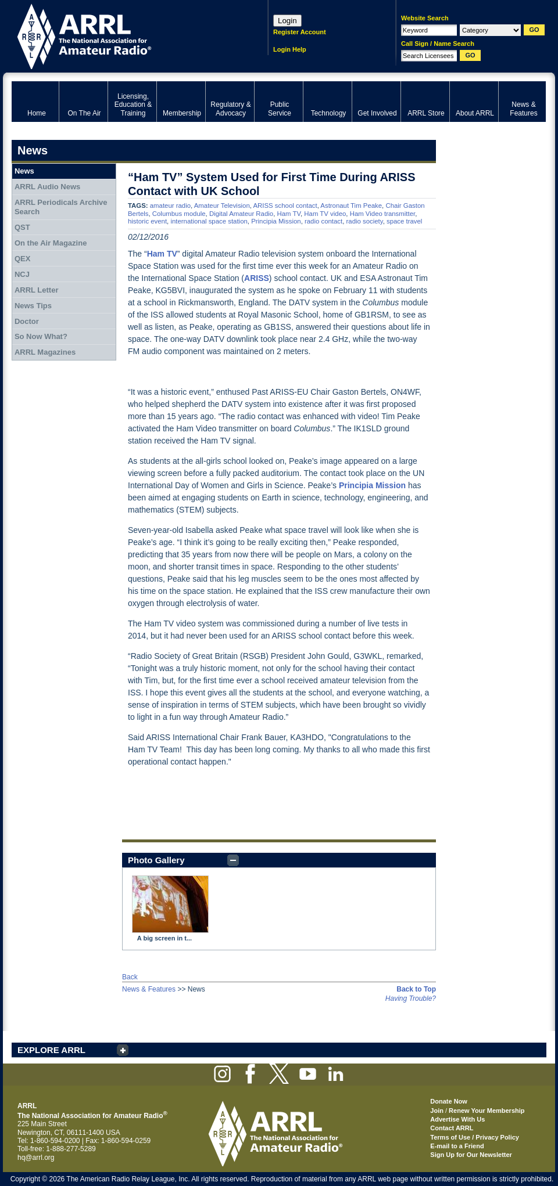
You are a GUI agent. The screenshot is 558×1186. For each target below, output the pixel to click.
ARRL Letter (37, 290)
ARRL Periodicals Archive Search (61, 207)
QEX (22, 258)
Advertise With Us (457, 1119)
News (24, 171)
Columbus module (179, 213)
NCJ (22, 274)
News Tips (33, 305)
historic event (147, 221)
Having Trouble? (410, 998)
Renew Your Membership (486, 1110)
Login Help (289, 49)
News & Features (149, 989)
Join (436, 1110)
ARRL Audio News (47, 186)
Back (130, 977)
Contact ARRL (451, 1127)
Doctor (27, 321)
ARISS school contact (285, 205)
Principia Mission (276, 221)
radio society (364, 221)
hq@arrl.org (36, 1157)
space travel (404, 221)
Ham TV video (325, 213)
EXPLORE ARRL (51, 1050)
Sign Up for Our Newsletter (471, 1154)
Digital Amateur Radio (241, 213)
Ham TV (289, 213)
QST (22, 227)
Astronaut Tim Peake (351, 205)
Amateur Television (222, 205)
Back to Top (416, 989)
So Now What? (41, 336)
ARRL (124, 35)
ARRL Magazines (45, 352)
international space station (208, 221)
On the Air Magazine (51, 243)
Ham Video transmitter (382, 213)
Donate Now (448, 1101)
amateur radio (170, 205)
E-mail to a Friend (457, 1145)
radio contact (323, 221)
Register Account (299, 31)
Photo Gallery (156, 860)
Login (287, 20)
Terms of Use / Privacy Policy (474, 1137)
